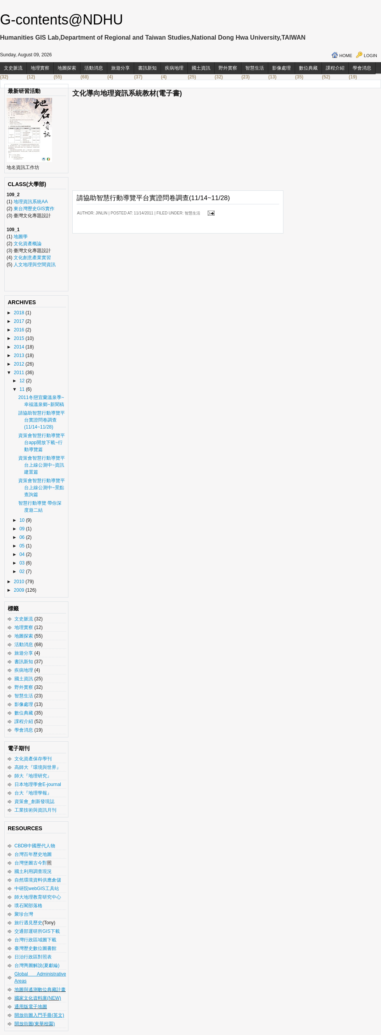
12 (22, 380)
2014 (20, 347)
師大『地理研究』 (33, 776)
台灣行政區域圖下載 (35, 940)
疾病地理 (174, 68)
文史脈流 (13, 68)
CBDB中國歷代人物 (34, 846)
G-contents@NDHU (61, 20)
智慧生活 (254, 68)
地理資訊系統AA (30, 201)
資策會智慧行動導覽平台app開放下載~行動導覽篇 (41, 442)
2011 (20, 372)
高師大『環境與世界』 (37, 767)
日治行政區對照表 (33, 957)
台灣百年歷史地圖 (33, 854)
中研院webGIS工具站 (36, 888)
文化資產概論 (28, 243)
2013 (20, 355)
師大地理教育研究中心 (37, 897)
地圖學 (21, 236)
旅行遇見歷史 (28, 922)
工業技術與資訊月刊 (35, 810)
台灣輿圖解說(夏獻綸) (36, 965)
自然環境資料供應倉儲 (37, 880)
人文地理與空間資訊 (35, 264)
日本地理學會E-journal (37, 784)
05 (22, 546)
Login (370, 55)
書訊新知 (147, 68)
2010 (20, 581)
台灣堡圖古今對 (30, 863)
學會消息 (362, 68)
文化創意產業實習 (32, 257)
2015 (20, 338)
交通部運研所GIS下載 (37, 931)
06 (22, 537)
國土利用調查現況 (33, 871)
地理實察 (40, 68)
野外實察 (227, 68)
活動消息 (93, 68)
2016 (20, 330)
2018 (20, 312)
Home (345, 55)
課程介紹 (335, 68)
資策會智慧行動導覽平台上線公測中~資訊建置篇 (41, 465)
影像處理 (281, 68)
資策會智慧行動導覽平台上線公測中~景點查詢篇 (41, 487)
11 (22, 389)
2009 (20, 590)
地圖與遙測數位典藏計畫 (40, 989)
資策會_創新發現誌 (34, 801)
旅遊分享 (120, 68)
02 (22, 571)
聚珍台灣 (23, 914)
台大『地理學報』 (33, 793)
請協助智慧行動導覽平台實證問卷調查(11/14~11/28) (41, 420)
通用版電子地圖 (30, 1006)
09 (22, 528)
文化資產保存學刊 (33, 758)
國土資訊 (201, 68)
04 (22, 554)
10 (22, 520)
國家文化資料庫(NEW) (37, 998)
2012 (20, 364)
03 (22, 563)
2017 (20, 321)
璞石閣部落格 (28, 905)
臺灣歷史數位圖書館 (35, 948)
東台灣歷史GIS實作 (34, 208)
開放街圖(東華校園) (34, 1023)
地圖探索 (67, 68)
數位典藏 (308, 68)
